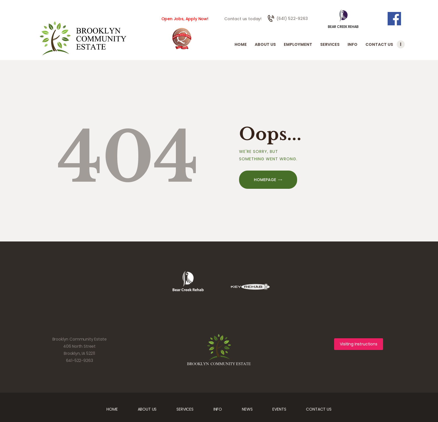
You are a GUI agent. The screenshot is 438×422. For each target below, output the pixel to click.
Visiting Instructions (358, 344)
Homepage (265, 180)
